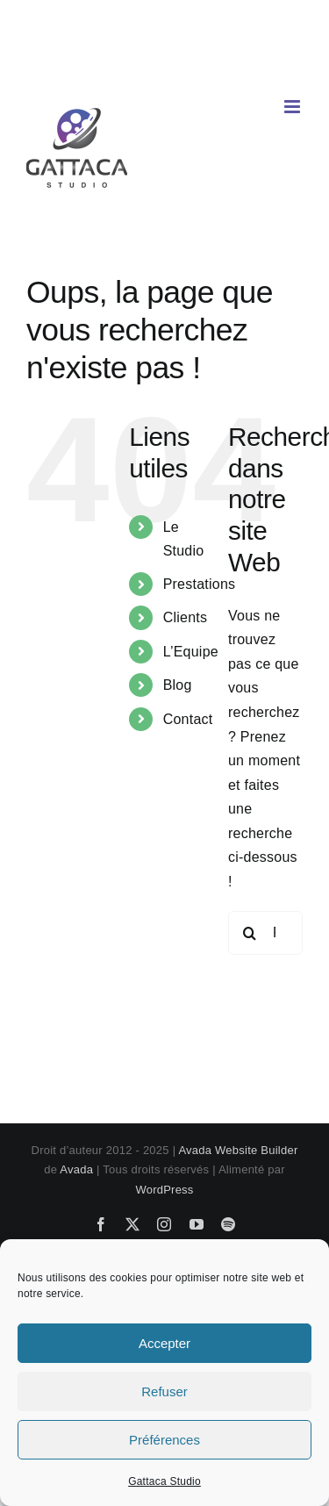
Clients (185, 617)
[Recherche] (250, 933)
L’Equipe (190, 651)
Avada (76, 1169)
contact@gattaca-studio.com (164, 65)
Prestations (199, 584)
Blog (177, 685)
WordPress (164, 1189)
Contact (188, 719)
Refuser (164, 1391)
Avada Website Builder (237, 1150)
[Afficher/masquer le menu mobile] (293, 106)
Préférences (164, 1439)
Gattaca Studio (164, 1481)
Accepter (164, 1343)
